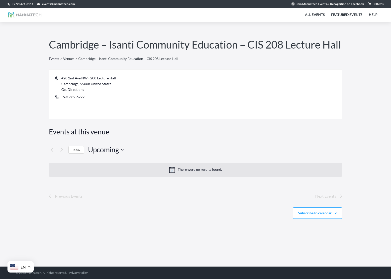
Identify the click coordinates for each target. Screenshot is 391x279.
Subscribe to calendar (315, 213)
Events (54, 58)
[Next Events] (62, 150)
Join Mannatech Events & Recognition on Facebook (328, 4)
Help (373, 15)
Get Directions (72, 89)
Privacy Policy (78, 273)
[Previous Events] (52, 150)
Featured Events (347, 15)
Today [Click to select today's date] (76, 150)
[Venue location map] (268, 94)
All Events (315, 15)
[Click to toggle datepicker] (106, 150)
